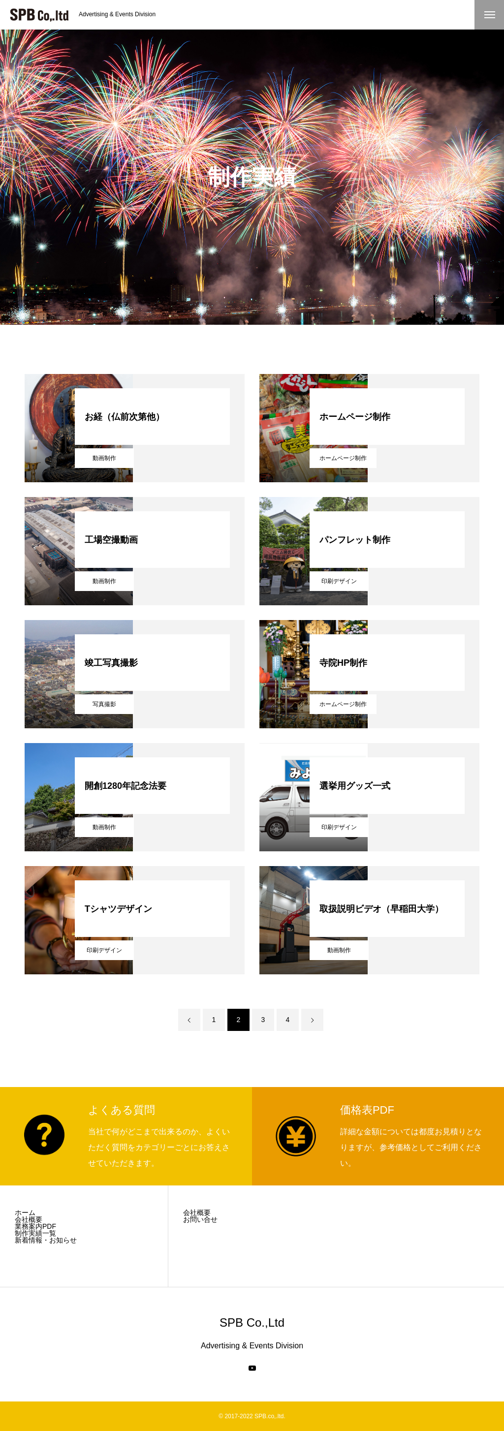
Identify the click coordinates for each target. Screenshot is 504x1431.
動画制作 (104, 458)
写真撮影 (104, 704)
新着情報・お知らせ (46, 1240)
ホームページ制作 (343, 458)
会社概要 (28, 1219)
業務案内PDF (35, 1226)
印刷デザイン (339, 581)
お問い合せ (200, 1219)
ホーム (25, 1212)
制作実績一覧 (35, 1233)
